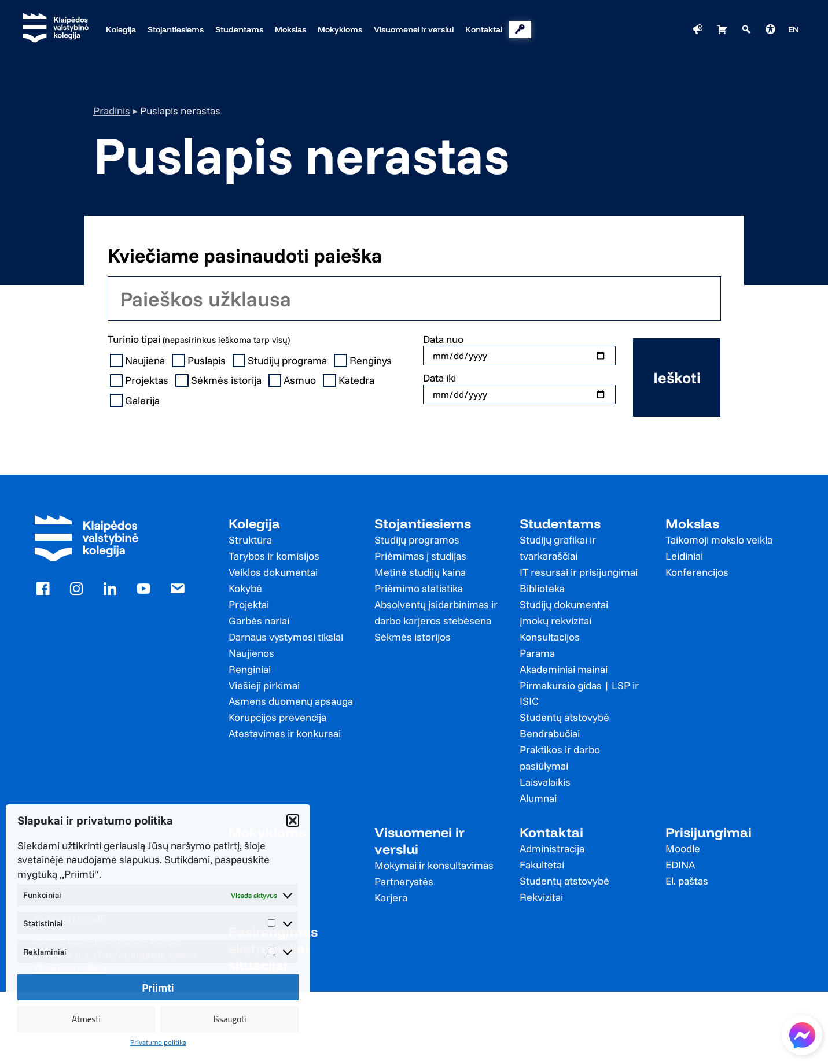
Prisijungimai (708, 832)
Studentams (560, 523)
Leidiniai (684, 556)
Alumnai (538, 798)
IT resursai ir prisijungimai (579, 572)
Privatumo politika (158, 1042)
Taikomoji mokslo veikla (718, 539)
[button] (293, 820)
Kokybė (245, 588)
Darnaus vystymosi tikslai (286, 637)
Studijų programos (416, 539)
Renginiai (250, 669)
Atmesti (86, 1019)
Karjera (390, 897)
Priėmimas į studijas (420, 556)
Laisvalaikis (545, 782)
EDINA (680, 864)
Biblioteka (542, 588)
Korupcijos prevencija (277, 717)
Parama (537, 653)
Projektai (249, 604)
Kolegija (254, 523)
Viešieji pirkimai (264, 685)
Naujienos (251, 653)
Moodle (682, 848)
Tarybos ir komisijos (274, 556)
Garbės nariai (259, 620)
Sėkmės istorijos (412, 637)
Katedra (350, 380)
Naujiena (139, 361)
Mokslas (692, 523)
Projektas (140, 380)
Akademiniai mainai (564, 669)
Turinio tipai (199, 339)
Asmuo (293, 380)
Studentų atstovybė (564, 717)
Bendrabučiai (550, 733)
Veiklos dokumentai (273, 572)
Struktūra (250, 539)
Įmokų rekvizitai (555, 620)
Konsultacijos (550, 637)
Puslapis (200, 361)
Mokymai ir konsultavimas (434, 865)
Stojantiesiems (422, 523)
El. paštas (686, 881)
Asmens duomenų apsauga (291, 701)
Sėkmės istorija (219, 380)
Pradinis (111, 110)
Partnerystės (403, 881)
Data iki (439, 378)
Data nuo (443, 339)
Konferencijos (696, 572)
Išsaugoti (229, 1019)
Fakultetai (542, 864)
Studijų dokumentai (564, 604)
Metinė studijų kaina (420, 572)
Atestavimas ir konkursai (285, 733)
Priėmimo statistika (418, 588)
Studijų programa (281, 361)
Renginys (364, 361)
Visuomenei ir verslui (419, 840)
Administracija (552, 848)
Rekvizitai (541, 897)
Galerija (136, 401)
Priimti (158, 987)
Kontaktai (551, 832)
